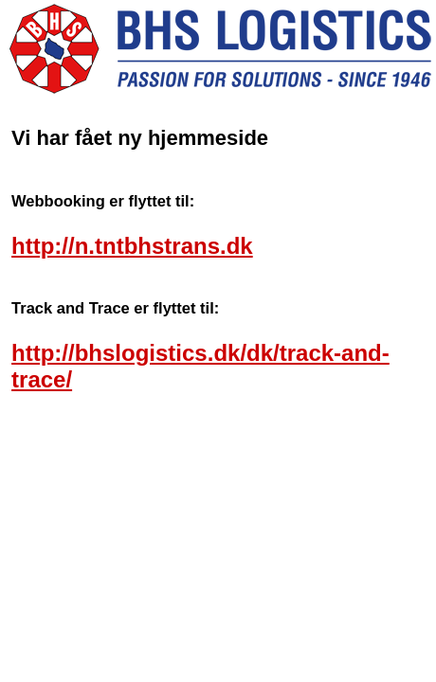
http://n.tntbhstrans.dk (132, 246)
